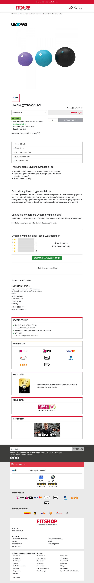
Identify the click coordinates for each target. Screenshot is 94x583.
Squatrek (16, 568)
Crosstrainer (17, 556)
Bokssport (40, 563)
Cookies (14, 541)
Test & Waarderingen (22, 157)
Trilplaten (16, 573)
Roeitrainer (16, 558)
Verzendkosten (17, 544)
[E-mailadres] (41, 449)
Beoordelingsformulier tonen (47, 258)
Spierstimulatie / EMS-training (69, 571)
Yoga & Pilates (24, 14)
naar (17, 531)
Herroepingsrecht (53, 544)
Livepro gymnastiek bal (37, 470)
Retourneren (16, 546)
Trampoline (64, 558)
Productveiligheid (21, 161)
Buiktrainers (64, 568)
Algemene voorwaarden (20, 539)
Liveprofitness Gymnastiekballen (52, 14)
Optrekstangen (41, 571)
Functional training (43, 568)
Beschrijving (19, 148)
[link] (23, 351)
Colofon (50, 541)
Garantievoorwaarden (23, 152)
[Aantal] (53, 120)
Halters (15, 563)
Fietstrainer (40, 566)
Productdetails (20, 144)
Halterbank (40, 561)
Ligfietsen (63, 563)
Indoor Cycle (64, 561)
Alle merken (16, 577)
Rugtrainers (17, 571)
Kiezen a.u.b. (17, 112)
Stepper (62, 566)
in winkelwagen (70, 120)
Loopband (63, 556)
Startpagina (14, 14)
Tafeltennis (16, 561)
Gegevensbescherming (55, 539)
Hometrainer (41, 556)
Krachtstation (41, 558)
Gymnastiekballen (36, 14)
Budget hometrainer (19, 566)
